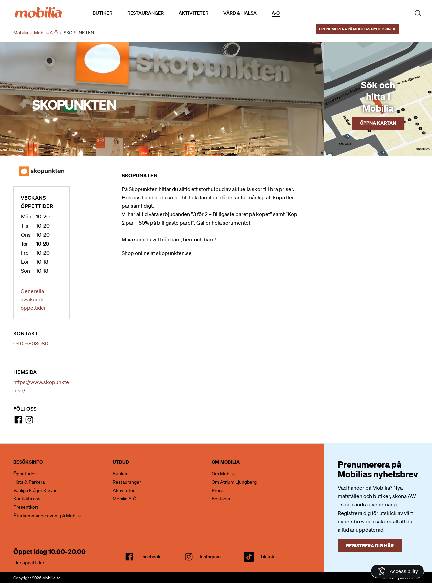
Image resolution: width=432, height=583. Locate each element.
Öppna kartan (378, 123)
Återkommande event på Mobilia (47, 516)
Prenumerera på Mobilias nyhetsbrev (357, 29)
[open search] (418, 12)
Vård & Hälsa (240, 13)
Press (218, 490)
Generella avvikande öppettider (33, 299)
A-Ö (276, 13)
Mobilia (20, 33)
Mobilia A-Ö (124, 499)
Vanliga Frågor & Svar (35, 490)
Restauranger (145, 13)
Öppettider (24, 474)
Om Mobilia (223, 474)
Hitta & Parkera (29, 482)
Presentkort (25, 507)
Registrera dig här (370, 545)
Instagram (210, 557)
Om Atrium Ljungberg (234, 482)
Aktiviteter (193, 13)
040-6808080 (30, 343)
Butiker (102, 13)
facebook (150, 557)
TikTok (267, 557)
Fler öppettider (28, 563)
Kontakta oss (26, 499)
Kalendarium (299, 13)
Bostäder (221, 499)
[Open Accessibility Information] (397, 571)
